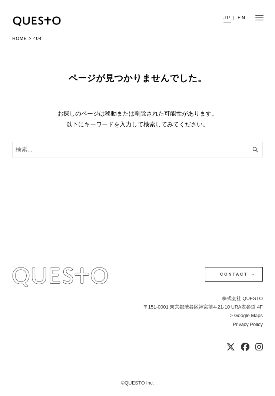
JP (227, 17)
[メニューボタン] (259, 17)
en (242, 17)
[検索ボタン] (255, 149)
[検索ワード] (137, 149)
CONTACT (234, 274)
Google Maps (248, 315)
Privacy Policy (248, 324)
